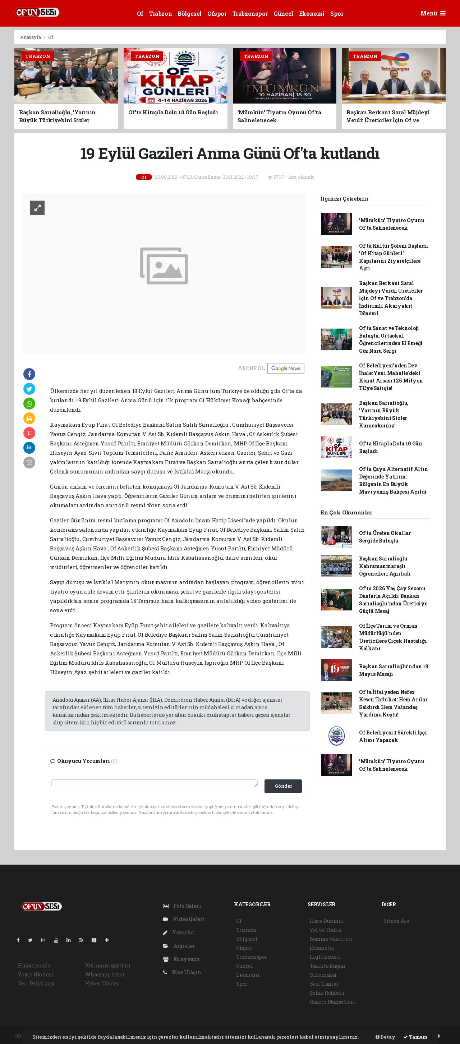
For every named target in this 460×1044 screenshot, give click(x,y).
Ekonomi (312, 13)
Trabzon (160, 13)
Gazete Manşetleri (332, 1001)
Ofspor (217, 13)
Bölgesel (190, 13)
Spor (336, 13)
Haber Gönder (102, 983)
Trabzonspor (250, 13)
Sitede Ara (396, 920)
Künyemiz (181, 959)
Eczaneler (322, 947)
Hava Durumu (327, 920)
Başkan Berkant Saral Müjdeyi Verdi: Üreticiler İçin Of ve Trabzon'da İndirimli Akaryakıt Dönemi (391, 298)
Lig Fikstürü (325, 956)
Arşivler (179, 945)
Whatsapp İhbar (105, 974)
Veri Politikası (36, 983)
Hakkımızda (34, 965)
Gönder (283, 786)
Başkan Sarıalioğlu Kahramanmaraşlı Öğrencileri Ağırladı (385, 566)
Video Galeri (183, 919)
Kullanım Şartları (108, 965)
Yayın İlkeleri (35, 974)
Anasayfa (31, 37)
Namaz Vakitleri (331, 938)
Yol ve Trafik (326, 929)
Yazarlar (178, 932)
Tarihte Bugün (327, 965)
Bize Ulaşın (182, 972)
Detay (385, 1037)
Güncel (283, 13)
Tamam (415, 1037)
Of (140, 13)
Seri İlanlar (324, 983)
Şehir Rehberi (327, 992)
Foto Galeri (182, 905)
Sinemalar (323, 974)
